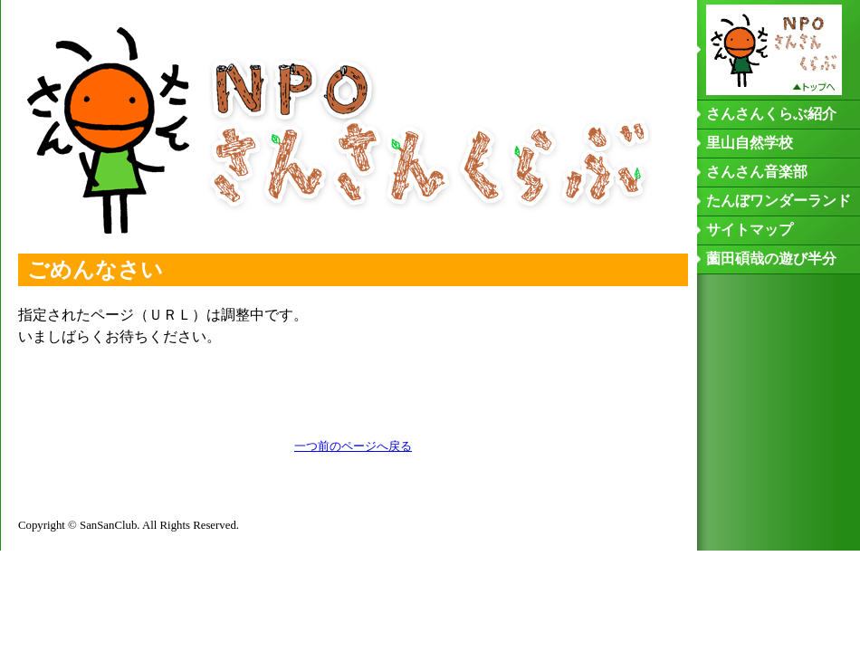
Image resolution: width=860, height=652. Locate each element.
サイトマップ (749, 229)
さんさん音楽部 (756, 171)
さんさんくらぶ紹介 (771, 113)
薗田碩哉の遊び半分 (771, 258)
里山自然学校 (749, 142)
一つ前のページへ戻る (353, 446)
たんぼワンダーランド (778, 200)
